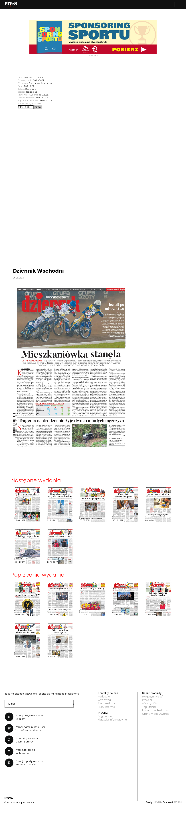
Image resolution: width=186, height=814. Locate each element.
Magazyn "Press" (152, 696)
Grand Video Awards (155, 714)
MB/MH (178, 802)
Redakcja (104, 696)
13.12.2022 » (44, 94)
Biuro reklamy (107, 703)
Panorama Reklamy (155, 710)
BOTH (158, 802)
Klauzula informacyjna (112, 719)
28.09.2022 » (42, 97)
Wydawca (104, 700)
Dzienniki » (30, 88)
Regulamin (105, 716)
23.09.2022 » (46, 100)
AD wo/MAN (149, 703)
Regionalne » (32, 91)
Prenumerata (106, 707)
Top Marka (149, 707)
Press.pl (147, 700)
